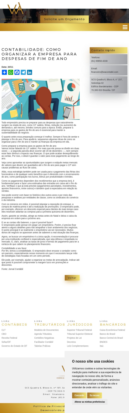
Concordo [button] (79, 395)
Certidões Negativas (44, 338)
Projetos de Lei (74, 338)
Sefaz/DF (6, 342)
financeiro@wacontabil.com (104, 72)
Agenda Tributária (43, 334)
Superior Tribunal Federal (79, 330)
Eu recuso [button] (94, 395)
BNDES (103, 342)
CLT (3, 330)
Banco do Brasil (107, 334)
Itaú (101, 346)
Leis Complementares (77, 346)
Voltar (72, 277)
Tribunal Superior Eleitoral (79, 334)
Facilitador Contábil (43, 342)
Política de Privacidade (52, 406)
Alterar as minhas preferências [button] (90, 402)
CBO (4, 334)
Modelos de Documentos (46, 330)
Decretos (71, 342)
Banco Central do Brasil (111, 338)
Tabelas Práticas (42, 346)
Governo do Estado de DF (14, 346)
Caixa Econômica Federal (112, 330)
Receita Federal (9, 338)
